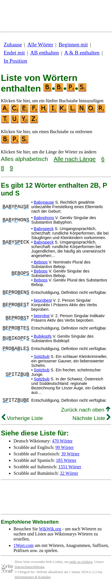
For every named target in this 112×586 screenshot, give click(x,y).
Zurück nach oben (85, 410)
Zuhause (13, 44)
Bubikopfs (42, 336)
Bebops (41, 262)
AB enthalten (44, 53)
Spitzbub (42, 356)
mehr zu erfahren (81, 562)
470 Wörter (62, 441)
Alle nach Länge (75, 159)
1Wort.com (23, 545)
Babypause (44, 202)
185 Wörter (66, 460)
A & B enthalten (81, 53)
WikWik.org (50, 528)
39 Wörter (70, 453)
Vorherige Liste (22, 418)
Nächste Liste (91, 418)
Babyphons (44, 217)
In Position (15, 61)
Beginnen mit (73, 44)
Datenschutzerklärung (29, 567)
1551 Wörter (70, 466)
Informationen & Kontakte (33, 577)
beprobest (43, 300)
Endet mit (14, 53)
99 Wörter (64, 447)
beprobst (42, 316)
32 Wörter (69, 473)
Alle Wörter (40, 44)
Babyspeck (43, 228)
